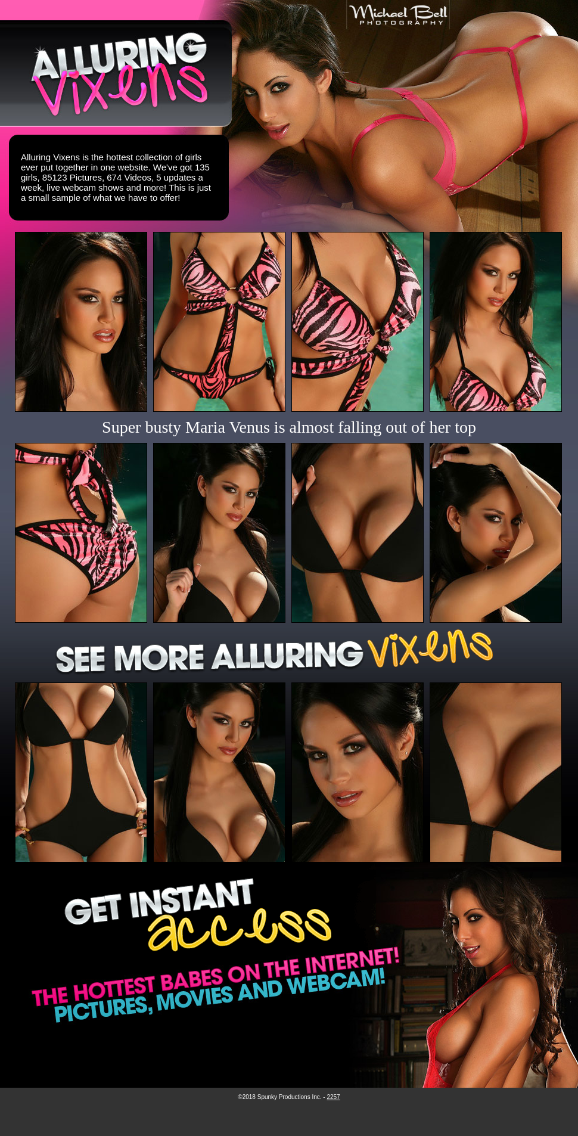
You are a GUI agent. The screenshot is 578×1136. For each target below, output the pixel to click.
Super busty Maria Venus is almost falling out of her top (289, 427)
